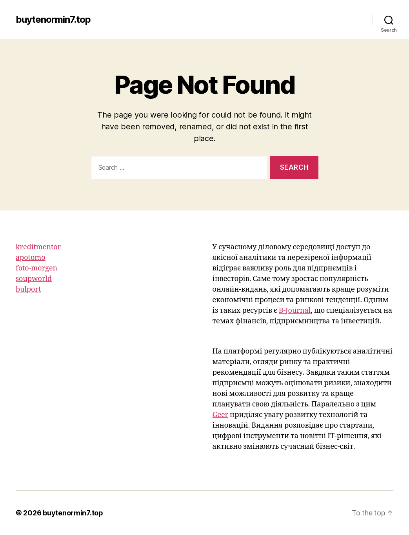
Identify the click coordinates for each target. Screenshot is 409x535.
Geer (221, 414)
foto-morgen (36, 268)
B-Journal (295, 310)
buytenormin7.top (53, 19)
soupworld (34, 278)
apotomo (30, 257)
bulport (28, 289)
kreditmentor (38, 247)
